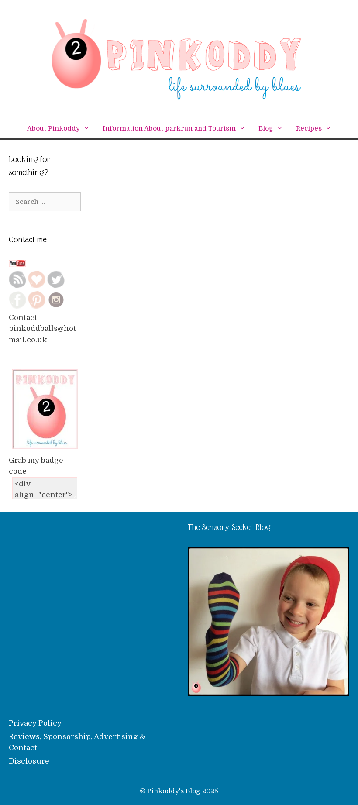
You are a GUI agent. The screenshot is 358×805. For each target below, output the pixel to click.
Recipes (317, 128)
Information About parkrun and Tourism (177, 128)
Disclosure (29, 761)
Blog (273, 128)
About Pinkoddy (61, 128)
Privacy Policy (35, 723)
